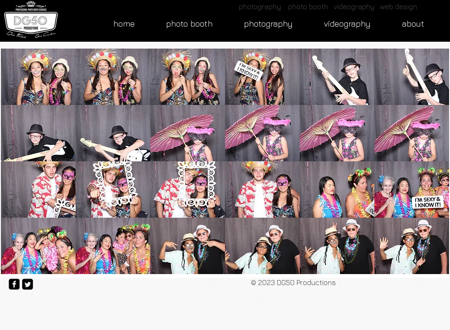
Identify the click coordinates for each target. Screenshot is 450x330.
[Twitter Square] (27, 284)
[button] (38, 77)
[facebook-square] (14, 284)
